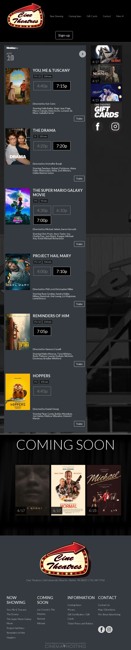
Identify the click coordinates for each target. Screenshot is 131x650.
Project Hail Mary (15, 628)
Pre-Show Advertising (109, 614)
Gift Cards (92, 16)
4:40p (42, 85)
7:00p (42, 220)
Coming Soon (75, 16)
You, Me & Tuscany (16, 609)
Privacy (71, 609)
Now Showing (56, 16)
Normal (41, 618)
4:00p (42, 271)
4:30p (42, 210)
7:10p (61, 271)
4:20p (42, 145)
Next (82, 54)
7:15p (61, 85)
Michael (41, 623)
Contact (107, 16)
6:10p (61, 210)
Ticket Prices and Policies (80, 623)
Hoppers (11, 637)
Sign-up (64, 35)
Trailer (79, 118)
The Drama (12, 614)
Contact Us (104, 605)
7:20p (61, 145)
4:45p (42, 391)
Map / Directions (106, 609)
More (118, 16)
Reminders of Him (16, 632)
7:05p (42, 331)
